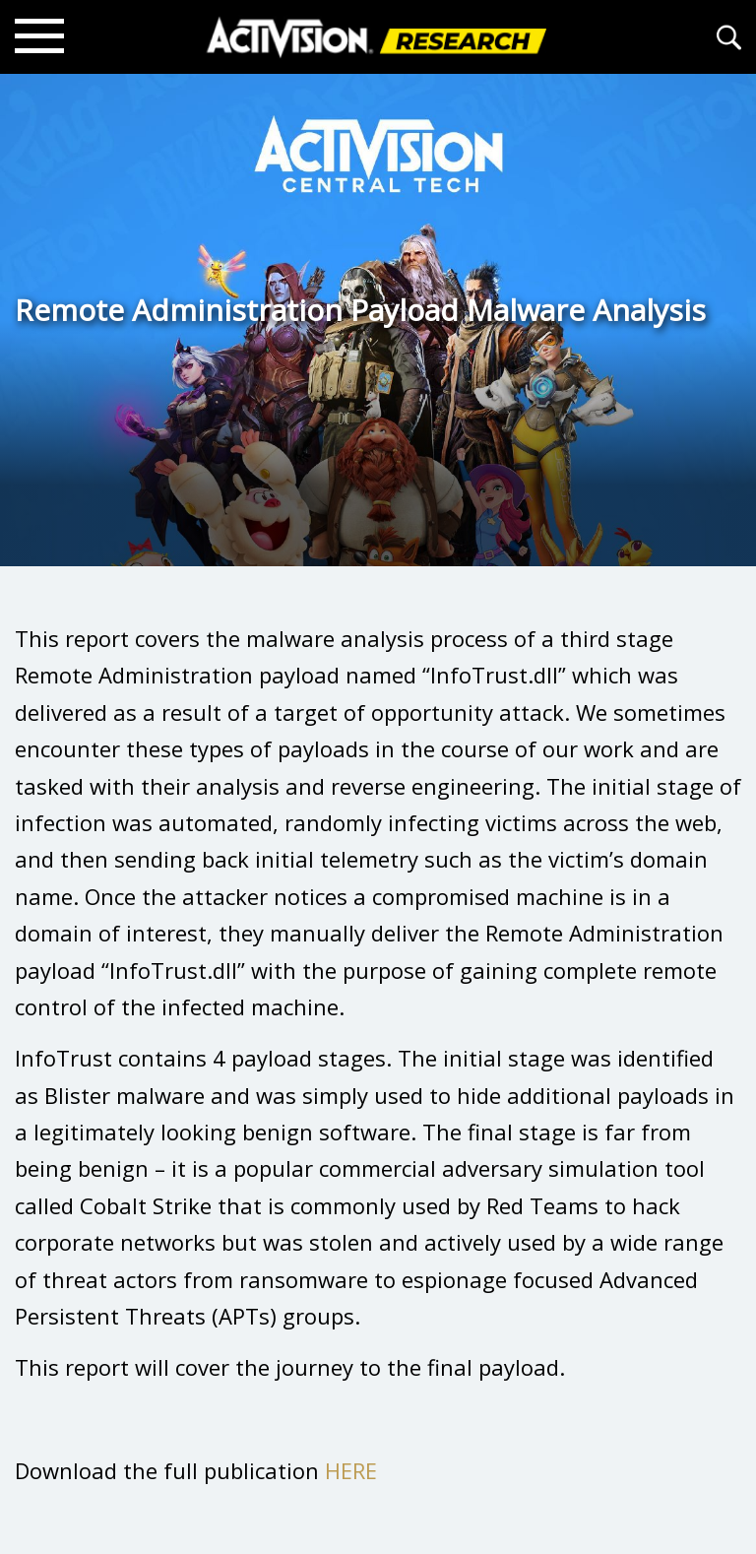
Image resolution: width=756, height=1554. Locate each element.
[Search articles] (729, 37)
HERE (351, 1470)
